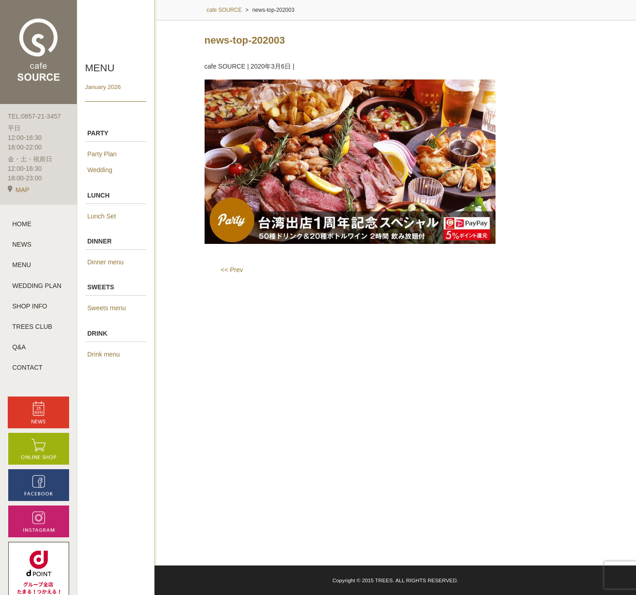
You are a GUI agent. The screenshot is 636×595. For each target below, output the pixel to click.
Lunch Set (101, 216)
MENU (21, 264)
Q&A (19, 347)
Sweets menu (106, 308)
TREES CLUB (32, 326)
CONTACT (27, 367)
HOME (21, 224)
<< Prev (232, 269)
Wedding (99, 170)
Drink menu (103, 354)
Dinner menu (105, 262)
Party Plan (102, 154)
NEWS (21, 244)
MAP (18, 189)
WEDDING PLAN (36, 285)
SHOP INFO (29, 306)
